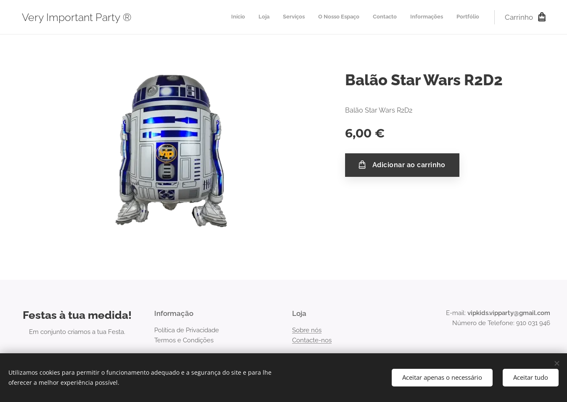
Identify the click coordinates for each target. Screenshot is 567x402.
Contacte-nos (312, 340)
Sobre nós (307, 330)
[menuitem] (400, 17)
